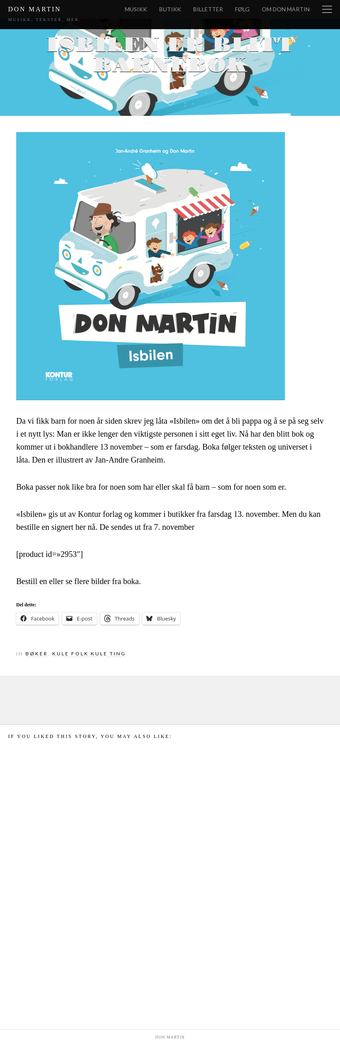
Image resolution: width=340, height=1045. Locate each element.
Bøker (37, 653)
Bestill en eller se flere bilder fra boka (77, 581)
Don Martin (34, 9)
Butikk (170, 9)
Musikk (136, 9)
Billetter (208, 9)
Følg (242, 9)
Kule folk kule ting (89, 653)
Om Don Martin (286, 9)
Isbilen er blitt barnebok (170, 55)
